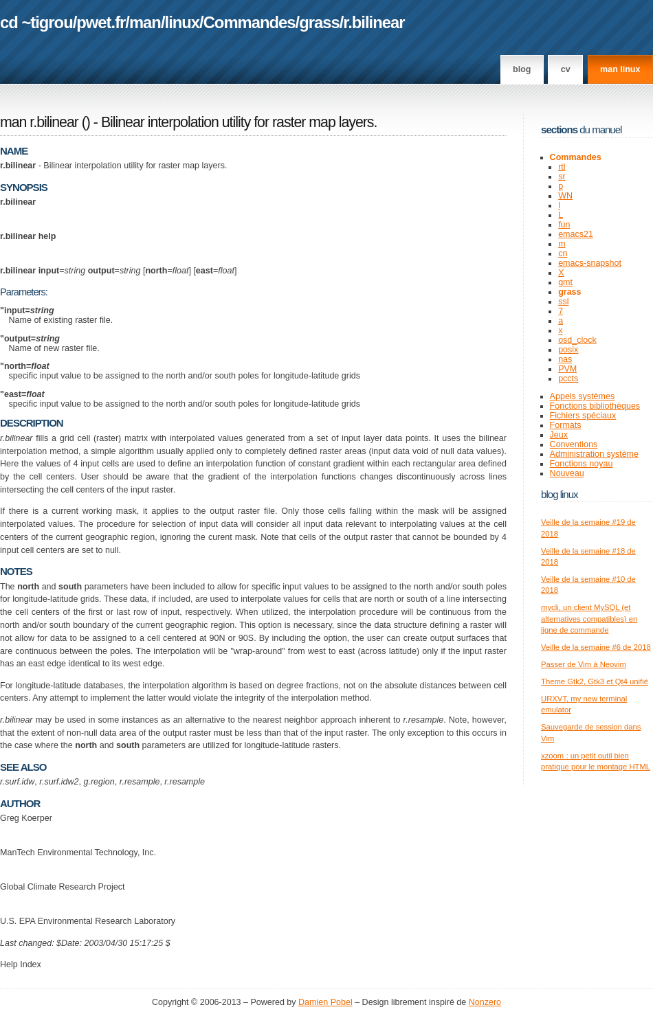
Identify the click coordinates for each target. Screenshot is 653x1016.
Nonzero (485, 1002)
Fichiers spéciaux (583, 415)
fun (564, 224)
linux (182, 22)
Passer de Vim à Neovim (583, 664)
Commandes (249, 22)
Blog (522, 69)
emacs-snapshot (589, 263)
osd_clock (577, 340)
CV (566, 69)
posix (568, 349)
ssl (563, 301)
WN (565, 196)
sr (561, 176)
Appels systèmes (582, 396)
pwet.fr (100, 22)
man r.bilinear (39, 122)
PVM (567, 369)
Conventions (574, 444)
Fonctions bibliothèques (595, 406)
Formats (566, 425)
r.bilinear (373, 22)
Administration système (594, 454)
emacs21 (575, 234)
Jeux (559, 435)
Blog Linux (559, 494)
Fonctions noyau (581, 464)
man (145, 22)
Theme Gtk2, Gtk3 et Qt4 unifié (594, 681)
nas (565, 359)
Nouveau (567, 473)
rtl (561, 167)
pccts (568, 378)
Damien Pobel (325, 1002)
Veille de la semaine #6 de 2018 (596, 647)
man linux (620, 69)
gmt (565, 282)
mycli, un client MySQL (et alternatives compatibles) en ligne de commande (589, 618)
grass (319, 22)
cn (562, 253)
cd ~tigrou (36, 22)
